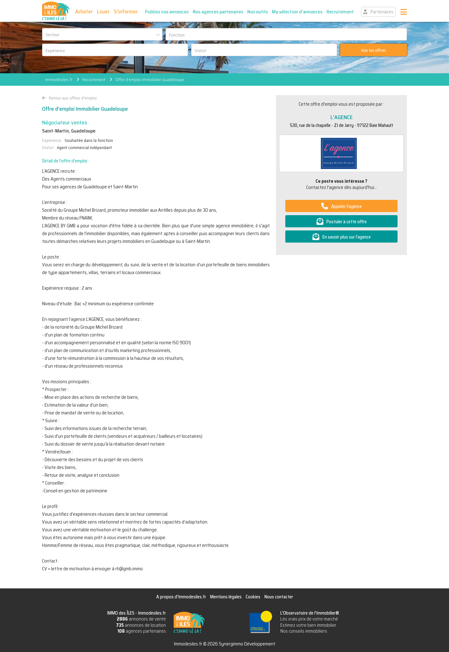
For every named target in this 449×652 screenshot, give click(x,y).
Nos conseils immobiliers (303, 631)
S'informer (126, 11)
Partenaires (381, 12)
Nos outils (257, 12)
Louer (103, 11)
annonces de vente (141, 619)
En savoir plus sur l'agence (346, 237)
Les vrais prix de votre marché (309, 619)
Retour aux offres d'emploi (73, 98)
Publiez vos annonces (167, 12)
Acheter (84, 11)
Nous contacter (278, 597)
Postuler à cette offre (346, 221)
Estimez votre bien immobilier (308, 625)
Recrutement (340, 12)
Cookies (253, 597)
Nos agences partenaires (218, 12)
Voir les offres (373, 50)
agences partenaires (142, 631)
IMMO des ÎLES (56, 11)
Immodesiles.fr (58, 79)
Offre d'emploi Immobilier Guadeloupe (149, 79)
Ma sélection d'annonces (297, 12)
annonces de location (141, 625)
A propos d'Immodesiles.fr (181, 597)
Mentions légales (226, 597)
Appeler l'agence (346, 206)
